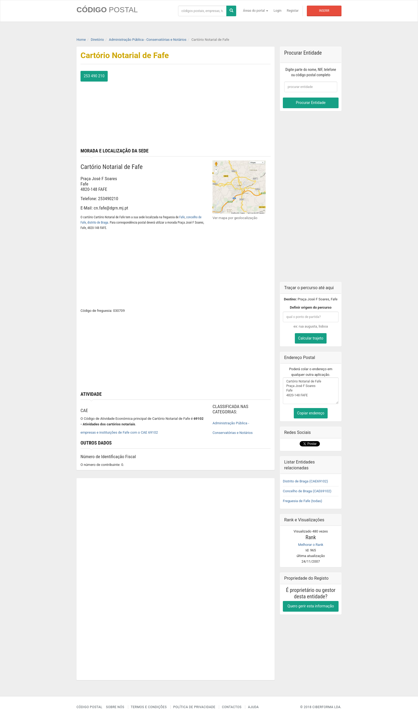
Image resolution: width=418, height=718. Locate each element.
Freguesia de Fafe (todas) (302, 501)
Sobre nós (115, 707)
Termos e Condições (149, 707)
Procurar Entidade (310, 102)
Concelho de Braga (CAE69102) (307, 491)
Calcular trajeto (310, 338)
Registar (293, 11)
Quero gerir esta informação (310, 606)
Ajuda (253, 707)
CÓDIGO (107, 10)
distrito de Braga (97, 222)
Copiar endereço (310, 413)
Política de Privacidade (194, 707)
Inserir (324, 11)
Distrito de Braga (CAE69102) (305, 481)
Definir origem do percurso (310, 307)
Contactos (231, 707)
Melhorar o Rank (310, 545)
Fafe (182, 217)
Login (278, 11)
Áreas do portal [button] (255, 11)
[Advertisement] (225, 108)
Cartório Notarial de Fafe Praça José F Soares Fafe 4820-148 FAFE (311, 390)
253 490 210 (94, 76)
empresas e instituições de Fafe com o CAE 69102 (119, 432)
